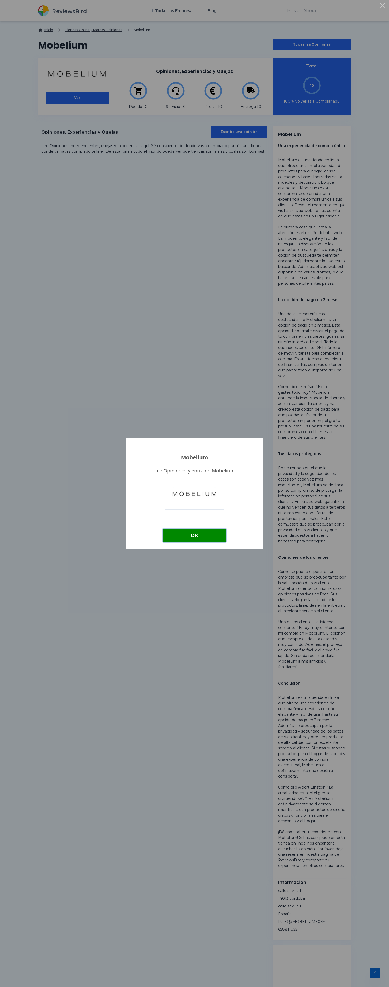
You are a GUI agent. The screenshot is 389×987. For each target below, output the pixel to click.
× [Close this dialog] (382, 6)
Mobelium (194, 457)
